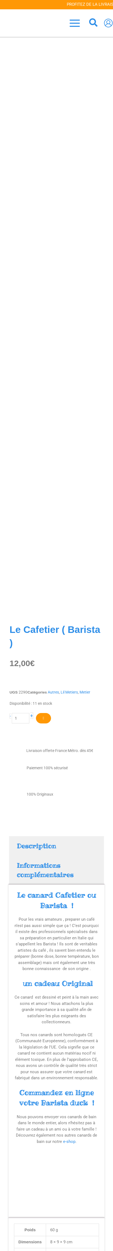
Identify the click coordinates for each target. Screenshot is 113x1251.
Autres (53, 164)
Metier (85, 164)
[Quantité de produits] (21, 190)
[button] (93, 23)
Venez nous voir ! (56, 1182)
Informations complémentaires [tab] (45, 342)
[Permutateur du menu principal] (75, 23)
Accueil (56, 1171)
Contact (56, 1188)
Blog (56, 1176)
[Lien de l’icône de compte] (108, 23)
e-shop (69, 613)
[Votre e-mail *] (56, 1218)
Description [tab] (36, 317)
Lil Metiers (69, 164)
